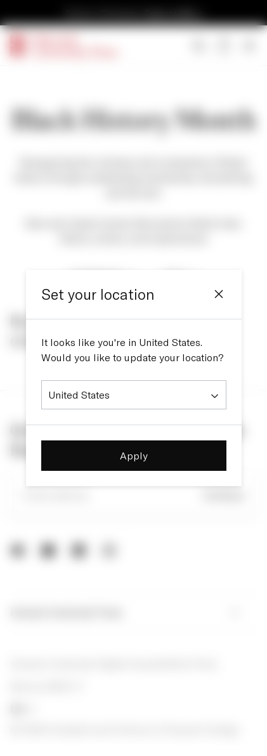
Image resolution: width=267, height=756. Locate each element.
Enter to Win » (173, 13)
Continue (223, 496)
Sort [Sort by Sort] (182, 276)
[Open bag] (223, 45)
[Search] (198, 45)
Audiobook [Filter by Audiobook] (104, 276)
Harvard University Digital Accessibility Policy (114, 664)
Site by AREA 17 (47, 687)
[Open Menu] (249, 45)
